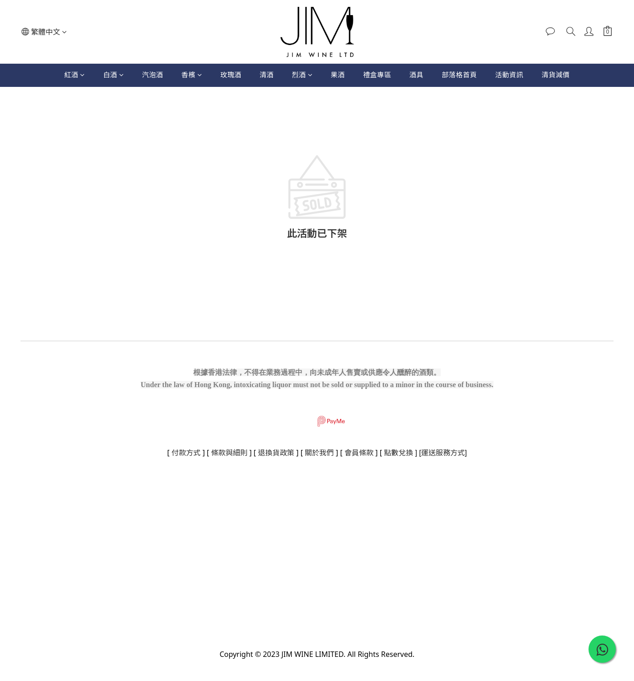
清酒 (267, 74)
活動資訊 (509, 74)
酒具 (416, 74)
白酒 (113, 74)
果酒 (338, 74)
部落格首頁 (459, 74)
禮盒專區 (377, 74)
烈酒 (302, 74)
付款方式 (186, 453)
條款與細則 (229, 453)
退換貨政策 (276, 453)
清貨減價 (556, 74)
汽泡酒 (152, 74)
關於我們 (319, 453)
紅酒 (74, 74)
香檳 (191, 74)
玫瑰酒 (231, 74)
